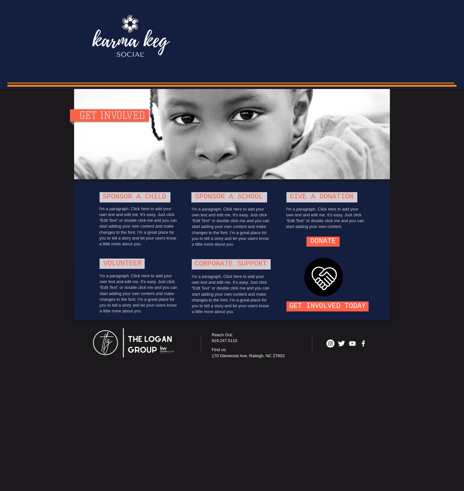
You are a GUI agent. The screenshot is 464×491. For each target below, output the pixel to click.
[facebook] (363, 343)
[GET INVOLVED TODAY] (327, 306)
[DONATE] (323, 242)
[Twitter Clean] (341, 343)
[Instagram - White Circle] (330, 343)
